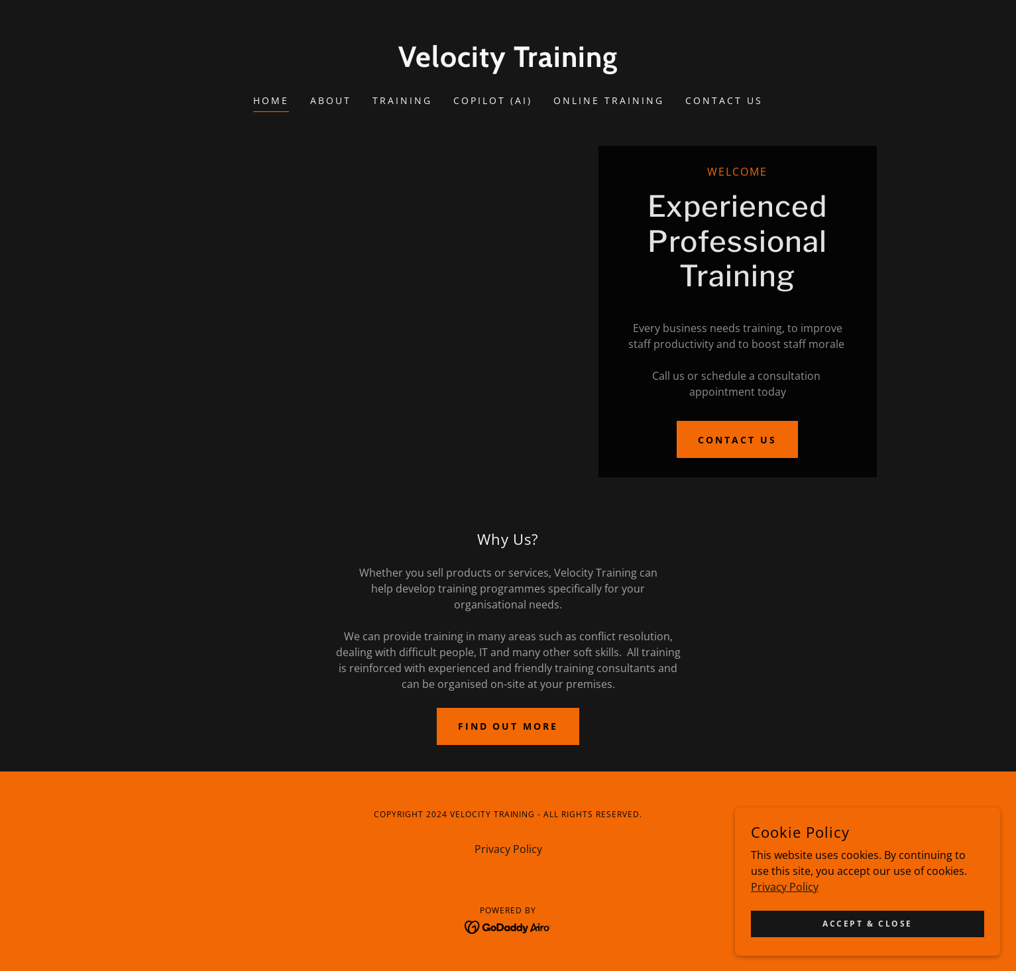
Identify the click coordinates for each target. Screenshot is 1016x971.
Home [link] (271, 100)
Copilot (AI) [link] (492, 100)
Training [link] (402, 100)
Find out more (508, 726)
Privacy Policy (784, 948)
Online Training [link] (608, 100)
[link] (508, 63)
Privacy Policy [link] (508, 849)
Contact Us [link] (724, 100)
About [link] (330, 100)
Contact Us (737, 439)
